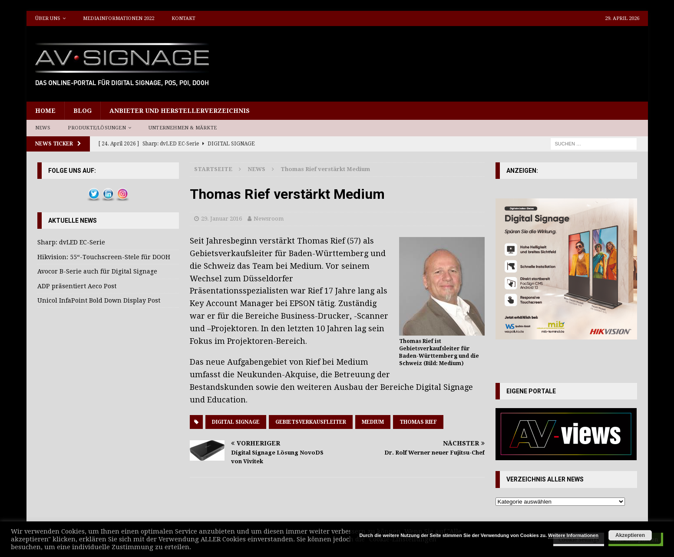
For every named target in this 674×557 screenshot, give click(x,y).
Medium (373, 422)
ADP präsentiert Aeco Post (76, 286)
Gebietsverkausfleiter (310, 422)
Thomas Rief (418, 422)
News (43, 128)
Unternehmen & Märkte (183, 128)
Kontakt (183, 18)
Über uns (47, 18)
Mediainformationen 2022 (118, 18)
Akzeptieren (630, 535)
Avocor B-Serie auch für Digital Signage (97, 271)
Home (45, 110)
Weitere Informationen (573, 535)
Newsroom (269, 218)
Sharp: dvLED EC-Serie (71, 242)
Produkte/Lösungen (97, 128)
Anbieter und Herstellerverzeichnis (179, 110)
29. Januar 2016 (221, 218)
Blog (82, 110)
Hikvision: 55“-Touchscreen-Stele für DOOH (103, 257)
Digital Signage (236, 422)
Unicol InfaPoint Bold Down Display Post (98, 300)
